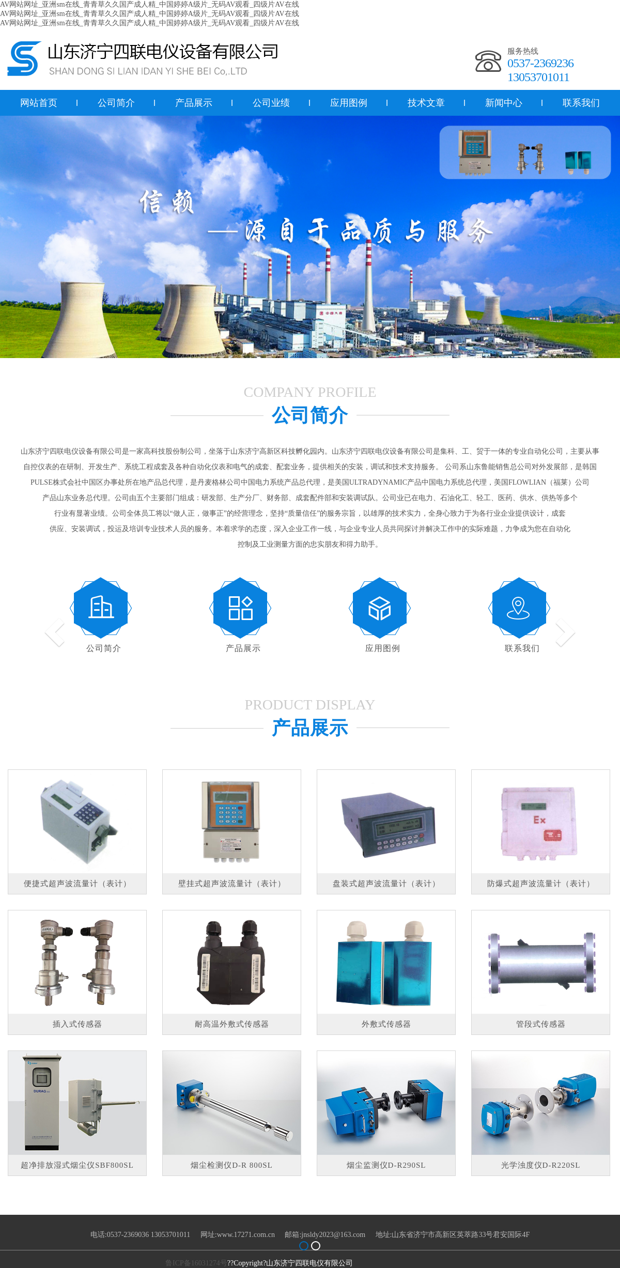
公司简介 (116, 103)
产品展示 (193, 103)
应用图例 (348, 103)
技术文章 (426, 103)
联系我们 (522, 648)
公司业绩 (271, 103)
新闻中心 (503, 103)
